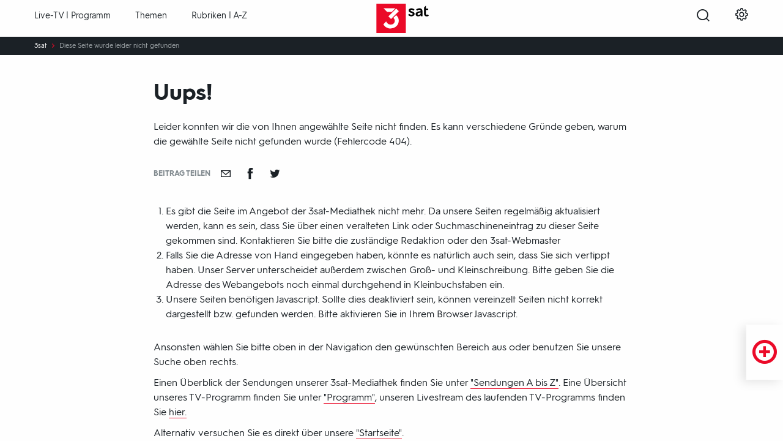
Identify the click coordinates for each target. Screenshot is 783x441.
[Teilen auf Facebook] (250, 173)
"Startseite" (379, 433)
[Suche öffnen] (703, 19)
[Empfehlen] (225, 173)
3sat (40, 46)
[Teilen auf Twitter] (274, 173)
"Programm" (349, 397)
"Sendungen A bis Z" (514, 382)
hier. (178, 412)
